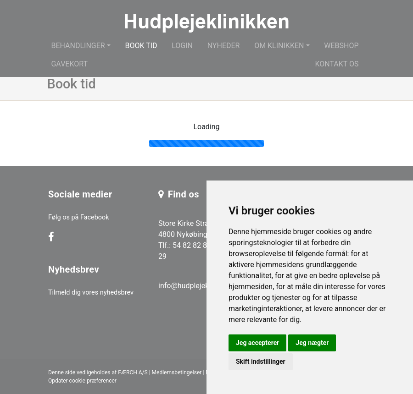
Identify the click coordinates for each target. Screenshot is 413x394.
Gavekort (69, 64)
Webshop (341, 45)
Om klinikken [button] (279, 45)
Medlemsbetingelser (177, 372)
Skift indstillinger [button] (260, 361)
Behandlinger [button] (78, 45)
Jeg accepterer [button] (257, 342)
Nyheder (223, 45)
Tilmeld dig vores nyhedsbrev (91, 292)
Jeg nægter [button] (312, 342)
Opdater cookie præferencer (82, 381)
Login (182, 45)
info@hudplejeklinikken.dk (200, 285)
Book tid (141, 45)
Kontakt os (336, 64)
